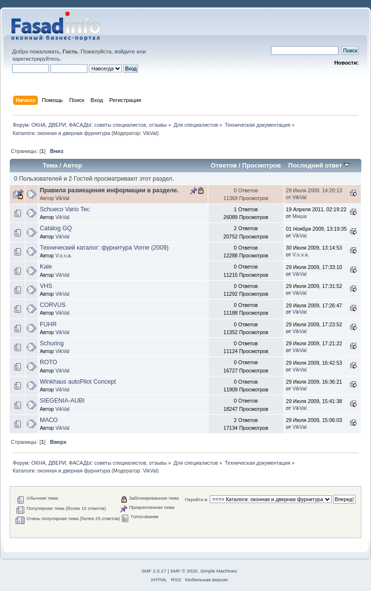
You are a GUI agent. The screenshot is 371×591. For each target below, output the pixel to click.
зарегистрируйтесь (36, 59)
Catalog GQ (56, 228)
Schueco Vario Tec (65, 209)
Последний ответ (318, 165)
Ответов (224, 165)
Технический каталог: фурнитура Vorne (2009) (104, 247)
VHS (46, 286)
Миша (299, 216)
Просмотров (261, 165)
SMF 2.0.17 (154, 571)
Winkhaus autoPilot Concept (78, 381)
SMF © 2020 (184, 571)
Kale (46, 266)
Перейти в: (196, 499)
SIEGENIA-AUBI (62, 400)
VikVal (150, 133)
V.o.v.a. (63, 255)
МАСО (49, 420)
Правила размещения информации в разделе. (109, 190)
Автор (72, 165)
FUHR (48, 324)
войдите (125, 51)
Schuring (52, 343)
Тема (50, 165)
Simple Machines (218, 571)
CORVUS (53, 305)
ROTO (48, 362)
